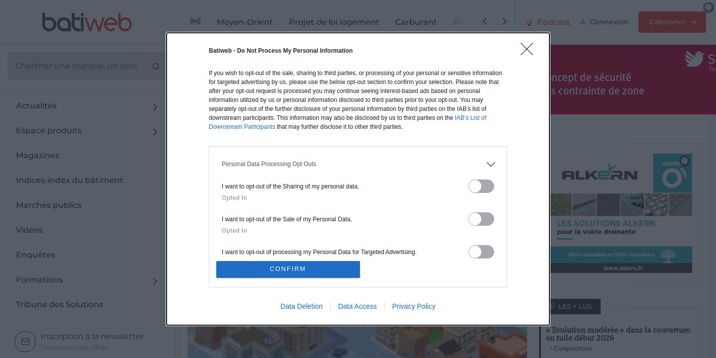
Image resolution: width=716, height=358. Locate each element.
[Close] (530, 50)
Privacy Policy (414, 308)
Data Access (357, 308)
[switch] (481, 184)
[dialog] (358, 179)
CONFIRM (289, 269)
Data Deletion (301, 308)
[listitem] (358, 163)
